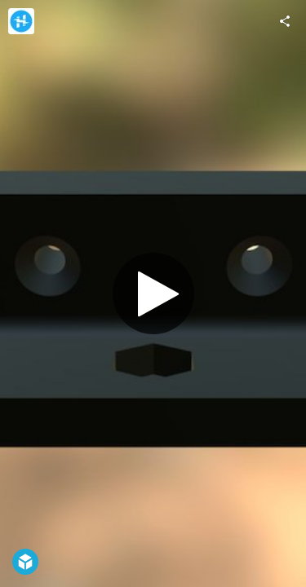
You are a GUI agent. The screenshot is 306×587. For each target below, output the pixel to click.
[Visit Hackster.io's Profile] (21, 21)
